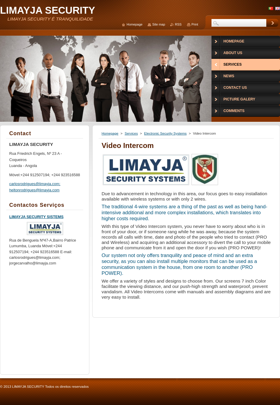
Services (131, 133)
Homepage (110, 133)
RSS (178, 24)
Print (195, 24)
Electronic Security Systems (165, 133)
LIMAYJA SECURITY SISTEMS (36, 217)
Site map (158, 24)
